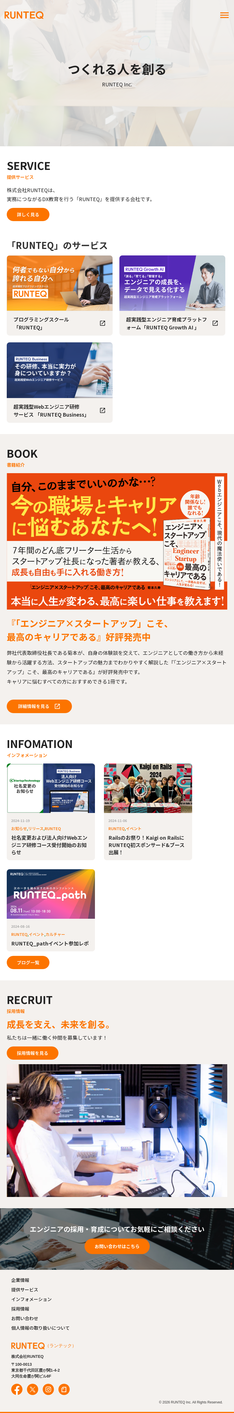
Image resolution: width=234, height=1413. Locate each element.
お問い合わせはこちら (117, 1246)
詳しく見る (28, 214)
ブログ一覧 (28, 962)
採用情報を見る (32, 1053)
